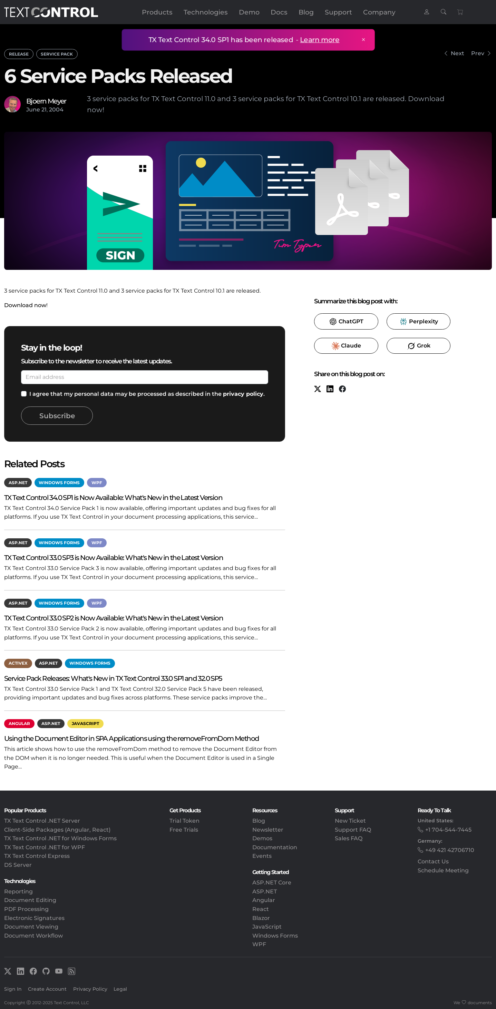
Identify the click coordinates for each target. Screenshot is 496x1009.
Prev (477, 53)
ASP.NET (18, 482)
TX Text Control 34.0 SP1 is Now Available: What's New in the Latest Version (113, 497)
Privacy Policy (90, 989)
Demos (262, 838)
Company (379, 12)
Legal (120, 989)
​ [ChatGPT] (346, 321)
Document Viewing (31, 926)
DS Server (18, 865)
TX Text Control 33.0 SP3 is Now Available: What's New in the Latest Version (113, 557)
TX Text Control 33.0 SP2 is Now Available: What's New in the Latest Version (113, 618)
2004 (56, 109)
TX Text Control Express (37, 856)
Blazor (261, 918)
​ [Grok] (418, 346)
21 (44, 109)
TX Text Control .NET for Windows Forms (60, 838)
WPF (96, 482)
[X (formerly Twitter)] (317, 389)
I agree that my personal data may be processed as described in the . (147, 394)
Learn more (318, 40)
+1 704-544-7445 (448, 829)
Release (19, 54)
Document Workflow (33, 935)
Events (262, 856)
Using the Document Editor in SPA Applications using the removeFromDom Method (131, 738)
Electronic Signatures (34, 918)
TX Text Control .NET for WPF (44, 847)
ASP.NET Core (271, 882)
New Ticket (350, 820)
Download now (25, 305)
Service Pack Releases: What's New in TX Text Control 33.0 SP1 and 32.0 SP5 (113, 678)
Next (457, 53)
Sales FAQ (348, 838)
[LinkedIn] (330, 389)
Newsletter (267, 829)
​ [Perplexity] (418, 321)
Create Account (47, 989)
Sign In (13, 989)
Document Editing (30, 900)
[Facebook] (342, 389)
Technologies (206, 12)
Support (338, 12)
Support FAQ (353, 829)
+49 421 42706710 (449, 850)
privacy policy (243, 394)
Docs (279, 12)
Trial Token (184, 820)
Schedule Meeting (443, 870)
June (33, 109)
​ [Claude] (346, 346)
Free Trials (183, 829)
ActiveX (18, 663)
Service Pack (57, 54)
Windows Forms (59, 482)
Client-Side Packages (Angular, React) (57, 829)
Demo (249, 12)
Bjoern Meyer (46, 101)
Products (157, 12)
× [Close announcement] (361, 40)
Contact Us (433, 861)
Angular (19, 723)
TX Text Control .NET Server (42, 820)
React (260, 909)
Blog (306, 12)
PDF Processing (26, 909)
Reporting (18, 891)
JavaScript (85, 723)
